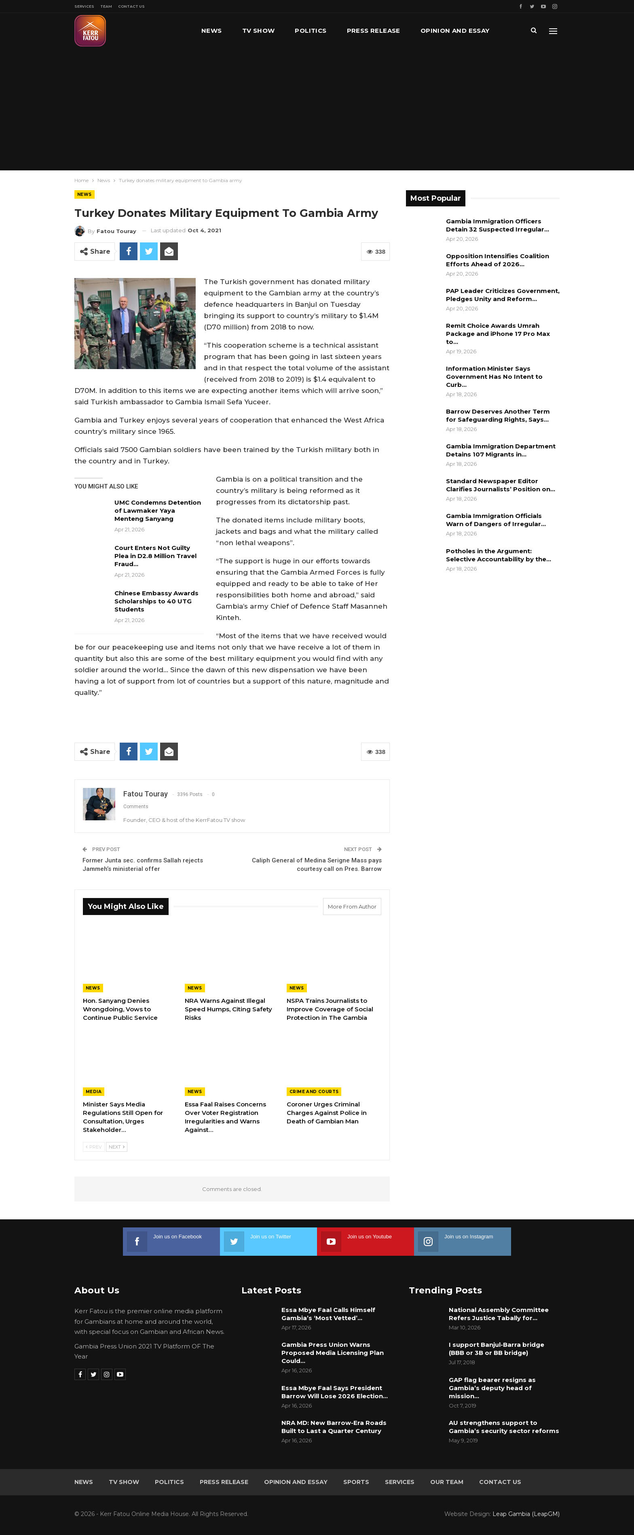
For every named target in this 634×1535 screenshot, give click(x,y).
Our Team (446, 1482)
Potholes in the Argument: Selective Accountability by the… (498, 555)
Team (106, 6)
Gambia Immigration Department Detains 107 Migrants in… (501, 450)
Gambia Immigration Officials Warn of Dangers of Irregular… (496, 520)
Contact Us (131, 6)
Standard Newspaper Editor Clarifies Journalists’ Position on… (500, 485)
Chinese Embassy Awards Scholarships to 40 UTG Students (156, 601)
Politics (310, 30)
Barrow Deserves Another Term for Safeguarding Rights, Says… (498, 415)
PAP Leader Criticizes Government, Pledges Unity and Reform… (503, 295)
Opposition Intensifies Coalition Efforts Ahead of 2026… (497, 260)
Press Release (373, 30)
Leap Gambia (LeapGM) (526, 1514)
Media (93, 1091)
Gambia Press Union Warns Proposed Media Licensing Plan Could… (332, 1353)
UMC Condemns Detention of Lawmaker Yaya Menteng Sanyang (157, 510)
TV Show (258, 30)
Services (84, 6)
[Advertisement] (317, 109)
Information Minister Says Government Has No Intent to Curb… (494, 377)
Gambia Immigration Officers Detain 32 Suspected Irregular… (497, 225)
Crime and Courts (314, 1091)
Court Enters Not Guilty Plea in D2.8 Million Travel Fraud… (155, 556)
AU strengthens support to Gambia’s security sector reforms (504, 1427)
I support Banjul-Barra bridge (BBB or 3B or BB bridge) (496, 1349)
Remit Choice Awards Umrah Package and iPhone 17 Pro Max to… (498, 334)
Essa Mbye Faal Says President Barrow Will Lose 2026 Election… (334, 1392)
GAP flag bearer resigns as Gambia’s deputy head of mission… (492, 1388)
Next (117, 1147)
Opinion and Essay (296, 1482)
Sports (356, 1482)
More (431, 30)
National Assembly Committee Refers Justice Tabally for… (499, 1314)
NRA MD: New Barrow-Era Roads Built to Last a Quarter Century (334, 1427)
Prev (94, 1147)
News (211, 30)
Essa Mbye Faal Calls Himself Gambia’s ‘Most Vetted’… (328, 1314)
